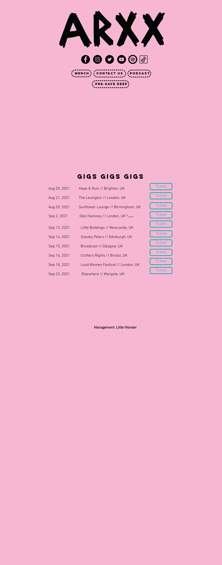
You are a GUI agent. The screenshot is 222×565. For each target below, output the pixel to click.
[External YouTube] (109, 122)
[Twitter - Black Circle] (109, 59)
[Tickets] (161, 214)
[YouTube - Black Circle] (121, 59)
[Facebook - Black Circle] (85, 59)
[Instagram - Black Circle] (97, 59)
